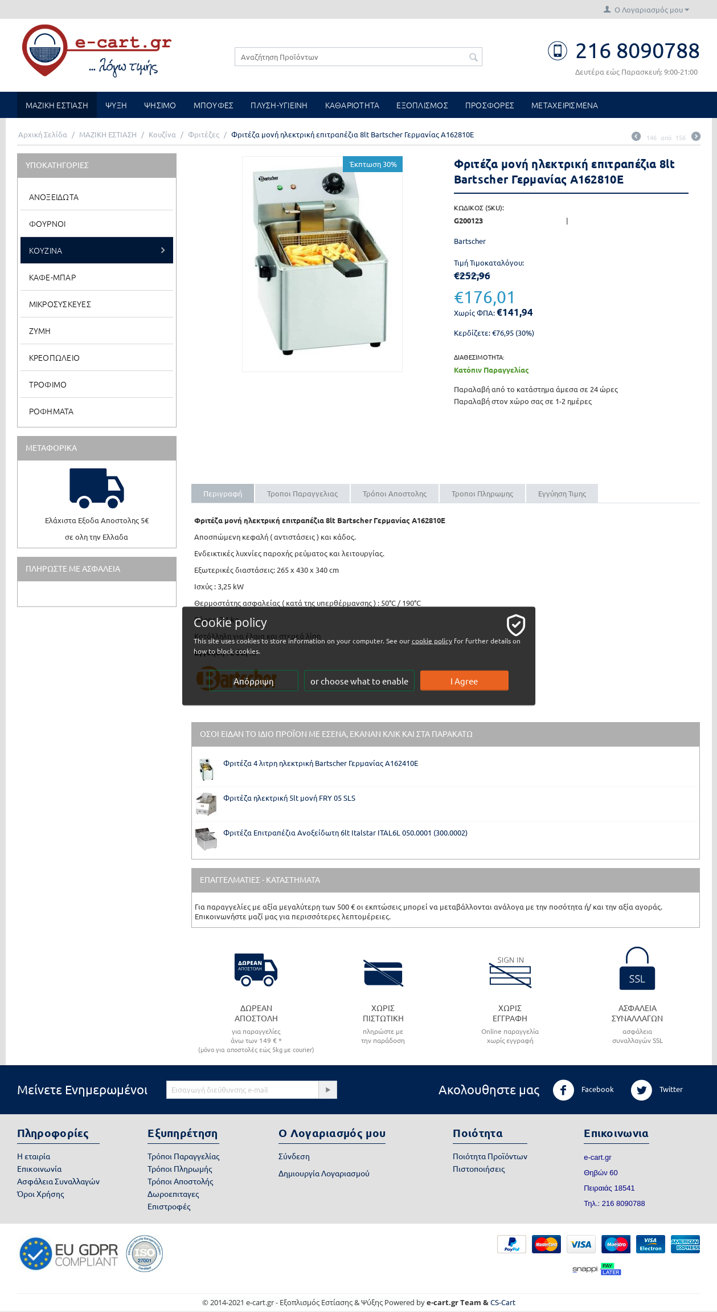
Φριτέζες (203, 134)
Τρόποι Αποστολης (395, 493)
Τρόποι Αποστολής (180, 1181)
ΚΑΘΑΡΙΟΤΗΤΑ (352, 105)
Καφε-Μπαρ (52, 277)
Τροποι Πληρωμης (482, 493)
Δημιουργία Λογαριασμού (324, 1173)
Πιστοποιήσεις (479, 1168)
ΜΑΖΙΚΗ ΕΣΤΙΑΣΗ (57, 105)
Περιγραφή (222, 493)
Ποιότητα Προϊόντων (490, 1156)
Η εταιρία (33, 1156)
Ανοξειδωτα (54, 196)
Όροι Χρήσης (40, 1193)
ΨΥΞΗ (116, 105)
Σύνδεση (294, 1156)
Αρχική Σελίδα (42, 134)
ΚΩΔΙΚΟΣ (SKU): (479, 207)
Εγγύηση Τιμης (562, 493)
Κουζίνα (162, 134)
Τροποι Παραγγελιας (302, 493)
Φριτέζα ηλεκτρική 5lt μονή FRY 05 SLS (289, 797)
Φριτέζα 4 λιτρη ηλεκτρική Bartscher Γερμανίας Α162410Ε (320, 763)
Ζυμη (40, 330)
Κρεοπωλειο (54, 357)
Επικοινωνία (39, 1168)
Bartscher (470, 241)
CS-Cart (502, 1302)
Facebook (583, 1090)
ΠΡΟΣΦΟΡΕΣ (489, 105)
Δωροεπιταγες (173, 1193)
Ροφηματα (51, 411)
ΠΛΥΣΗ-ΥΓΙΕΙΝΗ (279, 105)
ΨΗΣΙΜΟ (160, 105)
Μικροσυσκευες (60, 303)
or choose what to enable (359, 680)
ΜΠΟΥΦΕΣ (214, 105)
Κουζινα (46, 250)
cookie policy (432, 640)
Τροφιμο (48, 384)
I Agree (464, 680)
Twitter (656, 1090)
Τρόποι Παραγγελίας (183, 1156)
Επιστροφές (169, 1206)
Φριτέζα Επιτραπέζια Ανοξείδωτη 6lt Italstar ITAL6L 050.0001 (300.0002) (345, 832)
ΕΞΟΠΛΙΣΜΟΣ (422, 105)
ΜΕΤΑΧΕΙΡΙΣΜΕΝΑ (565, 105)
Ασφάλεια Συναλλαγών (58, 1181)
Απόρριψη (253, 680)
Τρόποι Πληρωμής (180, 1168)
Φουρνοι (47, 223)
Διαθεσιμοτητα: (479, 356)
